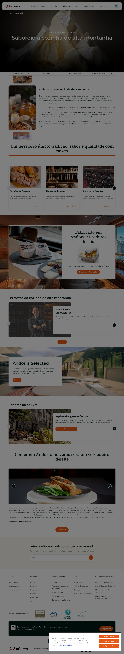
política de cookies (64, 645)
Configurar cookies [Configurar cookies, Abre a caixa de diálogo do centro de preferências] (109, 646)
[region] (85, 641)
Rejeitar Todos (109, 641)
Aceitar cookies (109, 636)
